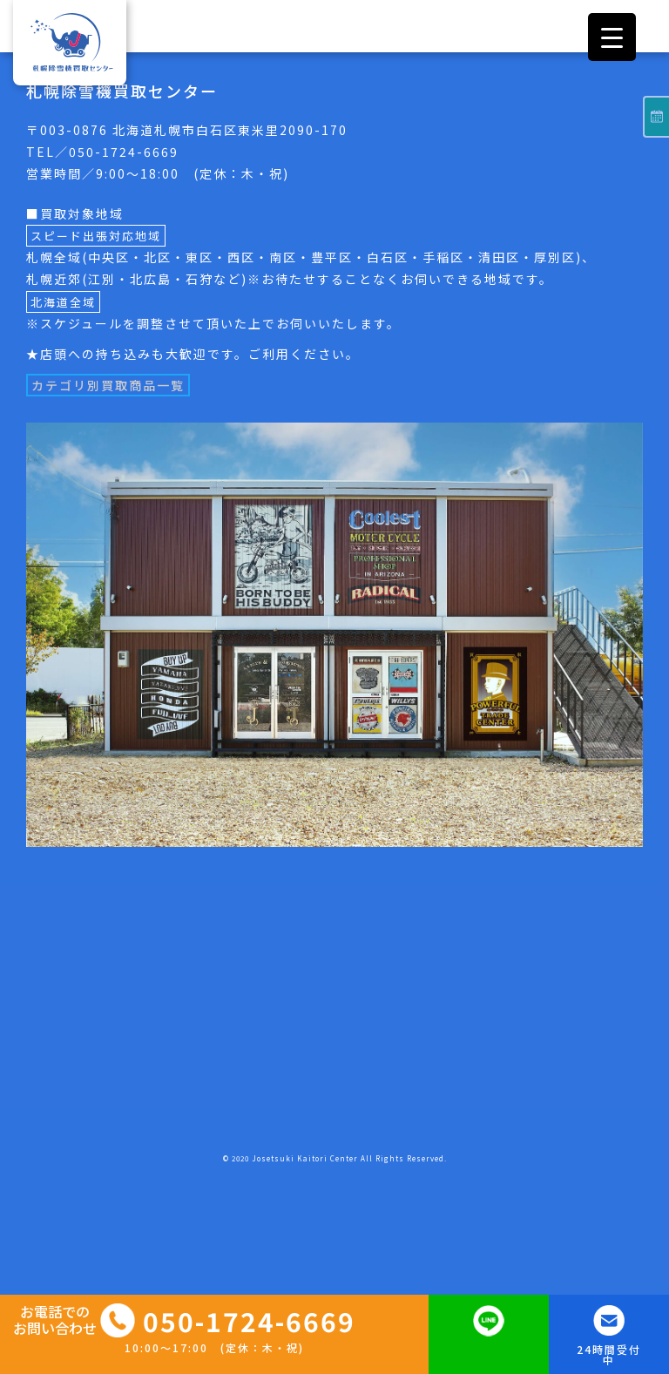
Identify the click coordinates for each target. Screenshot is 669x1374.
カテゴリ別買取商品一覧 (108, 385)
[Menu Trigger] (612, 37)
